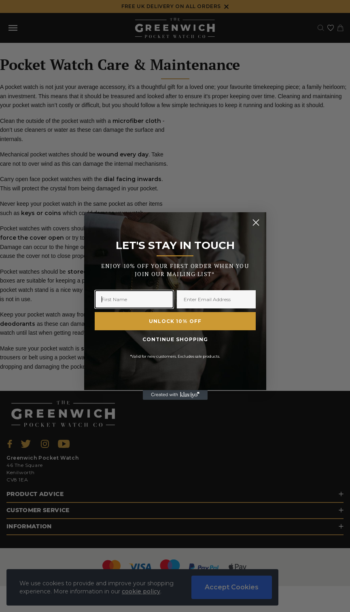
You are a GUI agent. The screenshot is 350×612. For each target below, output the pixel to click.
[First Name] (134, 299)
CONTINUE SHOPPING (175, 339)
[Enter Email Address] (216, 299)
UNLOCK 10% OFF (175, 321)
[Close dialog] (256, 222)
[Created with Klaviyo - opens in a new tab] (175, 395)
